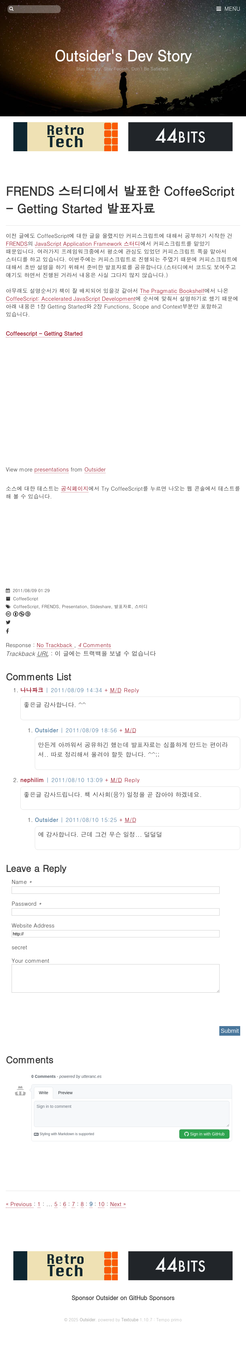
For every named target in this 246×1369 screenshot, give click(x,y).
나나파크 (32, 690)
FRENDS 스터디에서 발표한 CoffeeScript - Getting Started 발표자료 (120, 199)
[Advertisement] (123, 540)
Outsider (95, 469)
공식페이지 (74, 488)
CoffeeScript (25, 598)
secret (20, 947)
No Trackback (55, 645)
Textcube (129, 1319)
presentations (51, 469)
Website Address (33, 925)
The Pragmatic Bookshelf (172, 290)
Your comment (30, 960)
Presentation (74, 606)
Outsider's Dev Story (123, 55)
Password (26, 903)
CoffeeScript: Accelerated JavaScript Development (70, 298)
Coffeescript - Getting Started (44, 333)
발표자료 (122, 606)
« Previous (20, 1204)
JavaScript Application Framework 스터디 (87, 243)
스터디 (141, 606)
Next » (118, 1204)
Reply (131, 690)
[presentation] (56, 1007)
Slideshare (100, 606)
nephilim (32, 780)
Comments (94, 645)
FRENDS (17, 243)
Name (22, 881)
